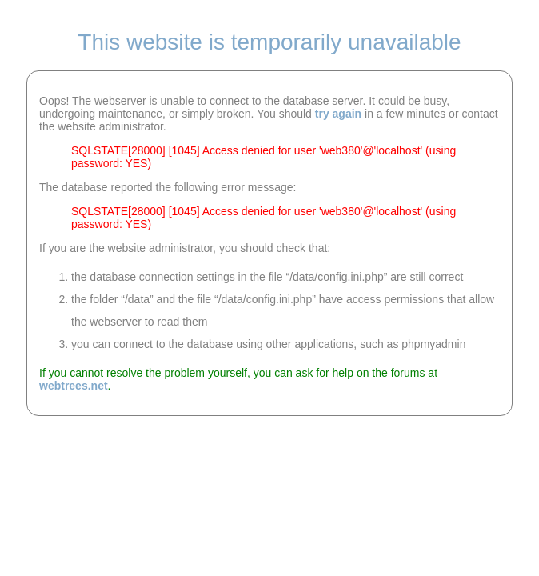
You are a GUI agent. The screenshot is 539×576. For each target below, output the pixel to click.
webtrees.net (73, 385)
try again (338, 113)
